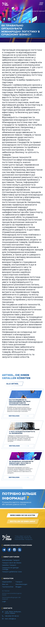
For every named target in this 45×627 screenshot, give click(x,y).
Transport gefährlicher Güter (12, 571)
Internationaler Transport (11, 560)
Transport (18, 582)
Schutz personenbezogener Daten (12, 594)
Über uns (5, 584)
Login (4, 601)
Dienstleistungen (21, 584)
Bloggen (18, 587)
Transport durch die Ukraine (11, 563)
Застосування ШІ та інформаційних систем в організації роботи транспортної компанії (19, 402)
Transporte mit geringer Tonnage (10, 568)
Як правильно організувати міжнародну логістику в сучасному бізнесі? (21, 463)
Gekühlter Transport (9, 565)
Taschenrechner (7, 587)
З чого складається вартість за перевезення (22, 432)
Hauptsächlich (7, 582)
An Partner (6, 591)
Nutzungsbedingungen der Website (11, 598)
